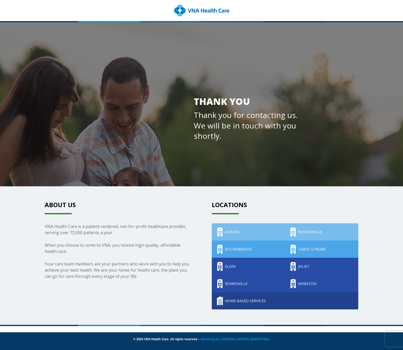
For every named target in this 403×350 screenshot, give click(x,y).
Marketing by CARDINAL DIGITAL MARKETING (234, 339)
